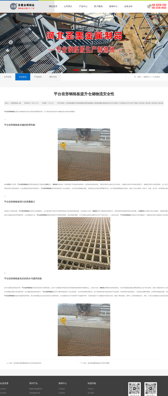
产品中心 (83, 6)
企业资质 (3, 393)
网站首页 (53, 6)
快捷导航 (92, 383)
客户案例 (98, 6)
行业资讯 (156, 77)
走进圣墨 (4, 383)
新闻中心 (113, 6)
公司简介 (68, 6)
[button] (76, 70)
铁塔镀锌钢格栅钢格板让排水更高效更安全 (28, 363)
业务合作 (128, 6)
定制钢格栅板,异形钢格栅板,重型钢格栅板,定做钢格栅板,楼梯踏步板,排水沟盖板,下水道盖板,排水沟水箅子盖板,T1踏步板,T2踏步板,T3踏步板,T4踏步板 (114, 103)
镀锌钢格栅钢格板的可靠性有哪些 (99, 363)
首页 (139, 77)
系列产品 (33, 383)
